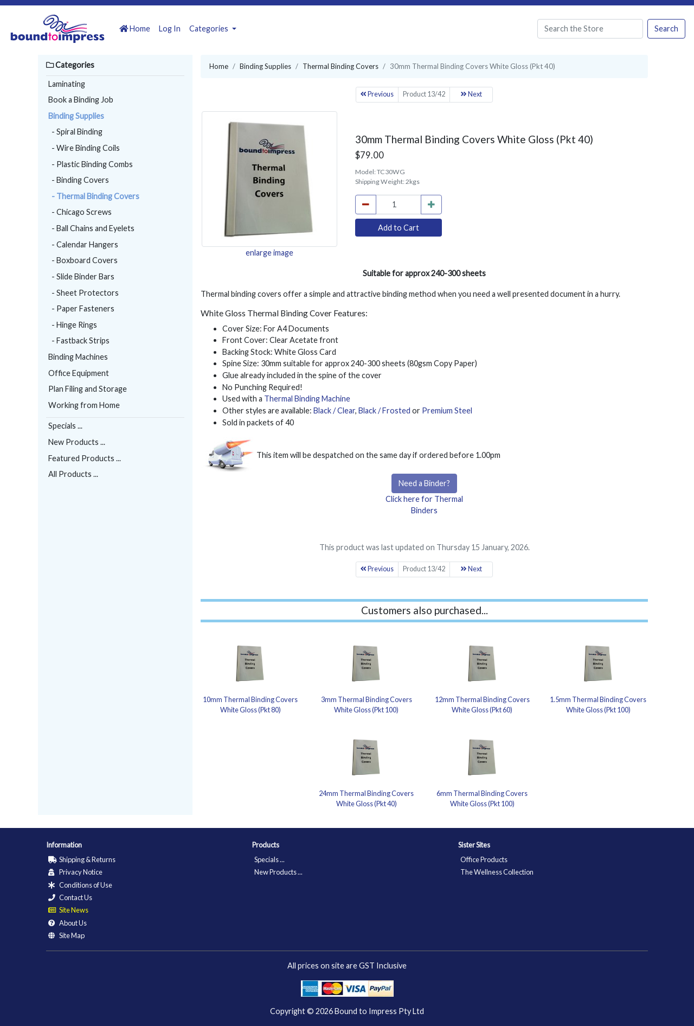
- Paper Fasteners (81, 308)
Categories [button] (209, 28)
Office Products (483, 859)
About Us (67, 923)
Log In (170, 28)
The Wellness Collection (497, 872)
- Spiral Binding (75, 131)
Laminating (66, 83)
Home (134, 28)
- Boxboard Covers (83, 260)
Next (471, 94)
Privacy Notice (75, 872)
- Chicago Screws (80, 211)
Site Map (66, 935)
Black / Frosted (384, 410)
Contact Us (70, 897)
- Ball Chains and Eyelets (91, 228)
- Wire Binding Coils (84, 147)
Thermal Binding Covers (340, 66)
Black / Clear (334, 410)
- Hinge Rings (72, 324)
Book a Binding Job (80, 99)
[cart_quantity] (398, 204)
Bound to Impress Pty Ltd (379, 1011)
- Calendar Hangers (83, 244)
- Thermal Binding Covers (93, 196)
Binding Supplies (76, 115)
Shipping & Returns (81, 859)
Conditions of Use (80, 885)
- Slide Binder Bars (81, 276)
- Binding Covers (78, 179)
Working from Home (84, 405)
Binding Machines (78, 356)
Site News (68, 910)
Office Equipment (78, 373)
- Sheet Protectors (83, 292)
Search (666, 28)
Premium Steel (447, 410)
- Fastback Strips (79, 340)
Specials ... (65, 425)
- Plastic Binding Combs (90, 164)
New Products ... (76, 442)
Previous (377, 94)
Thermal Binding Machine (307, 398)
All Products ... (73, 474)
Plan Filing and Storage (87, 388)
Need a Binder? (424, 483)
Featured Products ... (84, 458)
